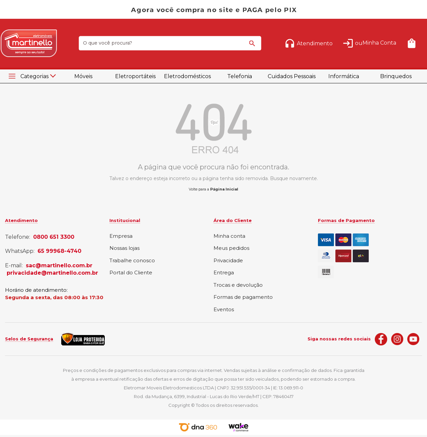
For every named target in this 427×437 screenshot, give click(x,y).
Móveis (83, 76)
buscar (253, 46)
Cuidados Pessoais (292, 76)
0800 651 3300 (53, 237)
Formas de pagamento (243, 297)
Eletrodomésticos (187, 76)
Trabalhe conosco (132, 261)
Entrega (224, 273)
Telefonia (239, 76)
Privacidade (228, 261)
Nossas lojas (124, 248)
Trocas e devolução (238, 285)
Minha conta (229, 236)
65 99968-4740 (59, 251)
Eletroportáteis (135, 76)
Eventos (224, 310)
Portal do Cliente (130, 273)
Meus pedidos (231, 248)
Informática (343, 76)
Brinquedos (396, 76)
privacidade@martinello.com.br (52, 273)
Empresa (121, 236)
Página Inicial (224, 189)
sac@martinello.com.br (59, 266)
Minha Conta (379, 43)
